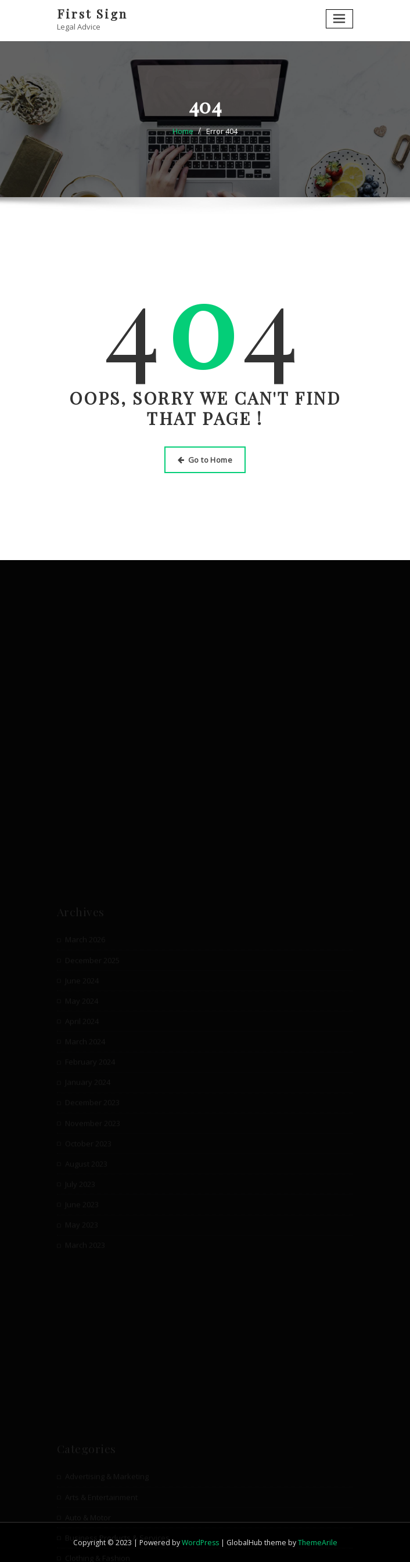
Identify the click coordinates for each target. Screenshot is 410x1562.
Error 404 (222, 131)
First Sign (92, 13)
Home (182, 131)
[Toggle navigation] (340, 18)
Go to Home (205, 460)
